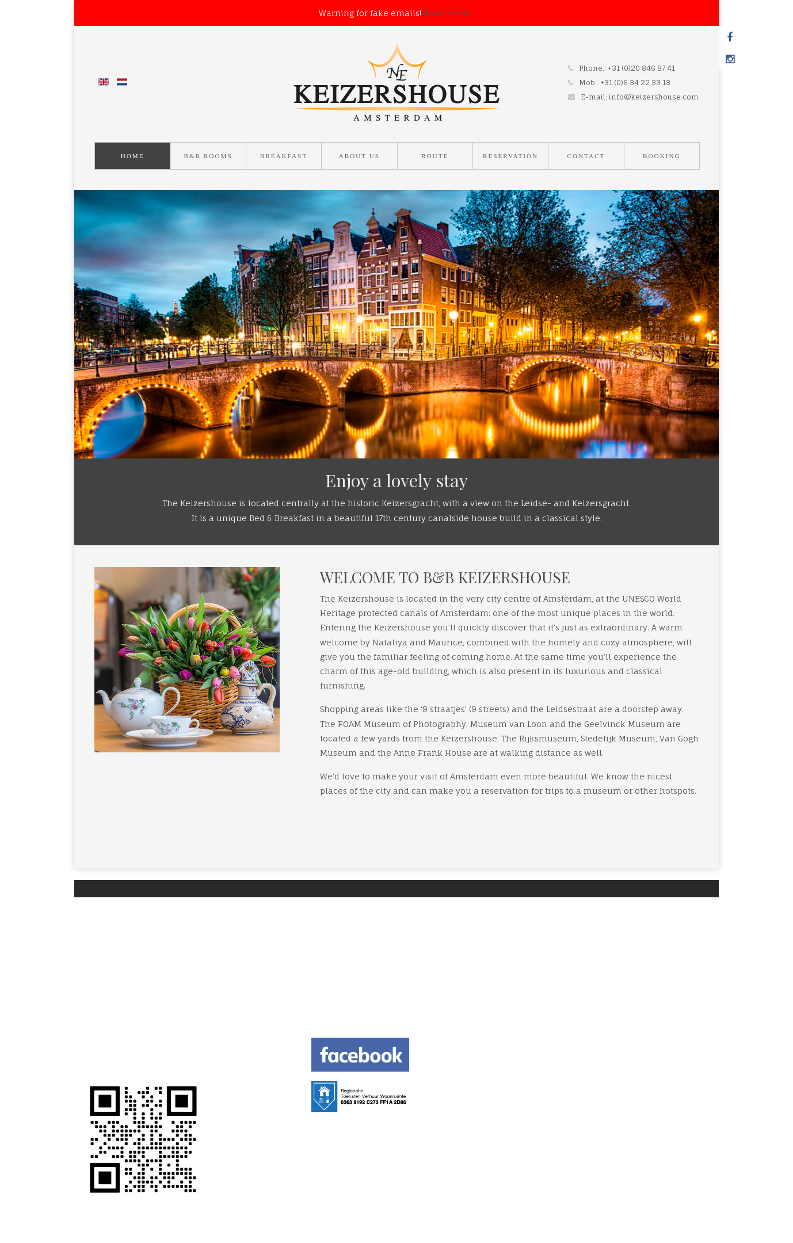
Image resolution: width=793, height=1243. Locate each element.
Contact (586, 155)
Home (132, 155)
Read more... (449, 13)
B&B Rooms (208, 155)
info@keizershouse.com (654, 97)
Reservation (510, 155)
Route (434, 155)
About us (359, 155)
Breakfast (283, 155)
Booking (662, 155)
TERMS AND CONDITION (133, 1050)
